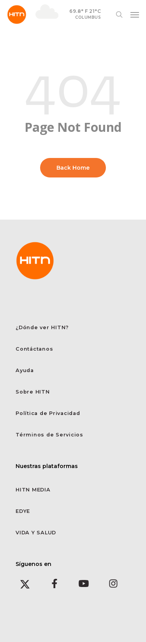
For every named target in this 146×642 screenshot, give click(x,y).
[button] (134, 14)
